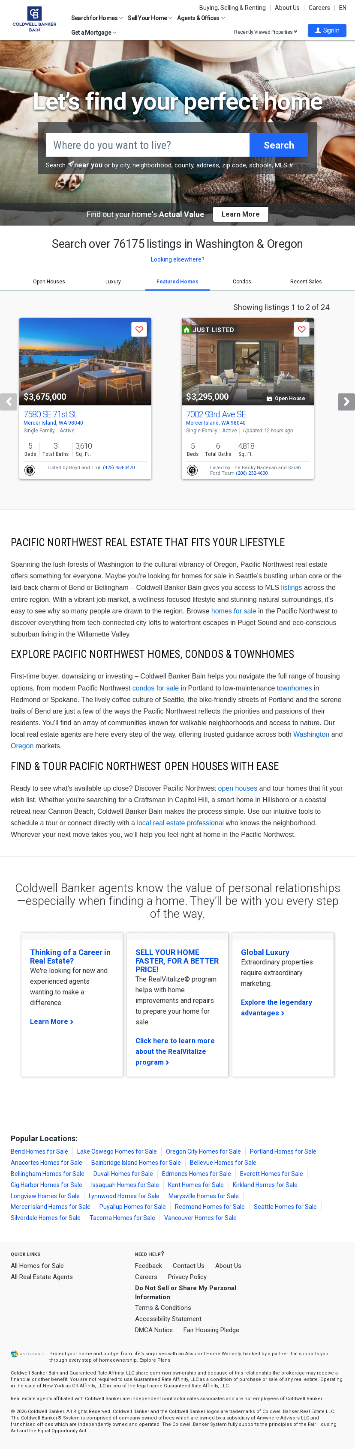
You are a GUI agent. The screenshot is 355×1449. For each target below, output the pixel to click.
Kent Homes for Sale (196, 1184)
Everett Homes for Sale (271, 1173)
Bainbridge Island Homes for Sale (136, 1162)
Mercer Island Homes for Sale (50, 1206)
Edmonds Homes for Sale (196, 1173)
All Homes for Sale (37, 1266)
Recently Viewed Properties (265, 32)
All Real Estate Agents (42, 1277)
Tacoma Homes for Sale (122, 1217)
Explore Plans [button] (154, 1360)
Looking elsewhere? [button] (178, 259)
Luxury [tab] (113, 282)
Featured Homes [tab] (177, 282)
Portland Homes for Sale (283, 1151)
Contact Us (189, 1266)
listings (291, 587)
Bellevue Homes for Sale (223, 1162)
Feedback (148, 1266)
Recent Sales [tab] (306, 282)
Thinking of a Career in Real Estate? (70, 956)
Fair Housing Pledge (211, 1330)
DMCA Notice (154, 1330)
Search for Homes (97, 18)
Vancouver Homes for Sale (200, 1217)
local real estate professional (180, 823)
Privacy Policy (187, 1277)
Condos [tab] (242, 282)
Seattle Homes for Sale (285, 1206)
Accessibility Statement (168, 1319)
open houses (238, 788)
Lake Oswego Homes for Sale (117, 1151)
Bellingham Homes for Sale (47, 1173)
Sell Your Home (150, 18)
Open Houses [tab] (49, 282)
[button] (327, 30)
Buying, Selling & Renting (232, 8)
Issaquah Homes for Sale (125, 1184)
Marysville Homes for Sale (203, 1196)
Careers (319, 8)
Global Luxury (265, 952)
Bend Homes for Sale (39, 1151)
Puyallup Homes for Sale (132, 1206)
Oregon (22, 746)
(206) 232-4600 (252, 473)
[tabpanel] (177, 399)
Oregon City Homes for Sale (203, 1151)
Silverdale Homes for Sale (46, 1217)
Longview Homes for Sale (45, 1196)
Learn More (49, 1022)
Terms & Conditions (163, 1308)
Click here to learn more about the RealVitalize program (175, 1051)
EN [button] (342, 7)
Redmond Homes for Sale (210, 1206)
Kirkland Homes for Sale (265, 1184)
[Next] (346, 402)
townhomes (294, 688)
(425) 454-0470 (119, 467)
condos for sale (155, 688)
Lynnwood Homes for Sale (124, 1196)
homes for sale (233, 611)
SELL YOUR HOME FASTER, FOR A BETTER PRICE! (177, 961)
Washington (311, 734)
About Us (287, 8)
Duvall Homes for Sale (123, 1173)
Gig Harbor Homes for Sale (46, 1184)
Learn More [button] (241, 214)
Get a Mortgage (94, 32)
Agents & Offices (201, 18)
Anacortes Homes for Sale (46, 1162)
